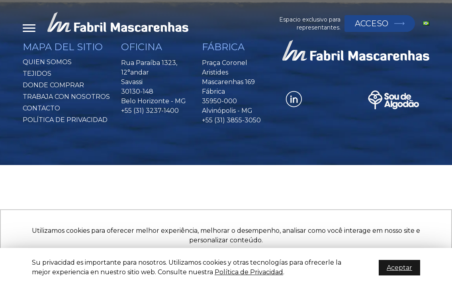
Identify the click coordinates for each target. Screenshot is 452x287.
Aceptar (399, 267)
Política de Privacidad (65, 120)
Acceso (369, 23)
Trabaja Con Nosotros (66, 96)
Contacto (41, 108)
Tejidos (37, 73)
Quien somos (47, 62)
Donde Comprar (53, 85)
